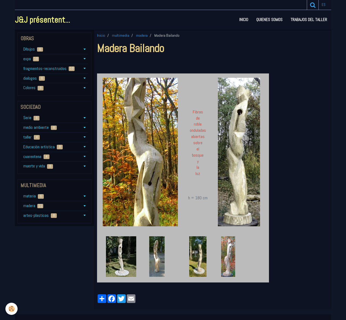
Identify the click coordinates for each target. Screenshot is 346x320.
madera (142, 35)
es (323, 4)
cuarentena (36, 156)
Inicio (243, 19)
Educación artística (43, 147)
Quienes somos (269, 19)
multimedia (120, 35)
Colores (33, 87)
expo (31, 59)
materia (33, 196)
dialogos (34, 78)
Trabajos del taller (309, 19)
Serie (31, 117)
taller (31, 137)
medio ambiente (40, 127)
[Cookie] (11, 309)
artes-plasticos (40, 215)
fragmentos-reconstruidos (49, 68)
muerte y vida (38, 166)
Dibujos (33, 49)
